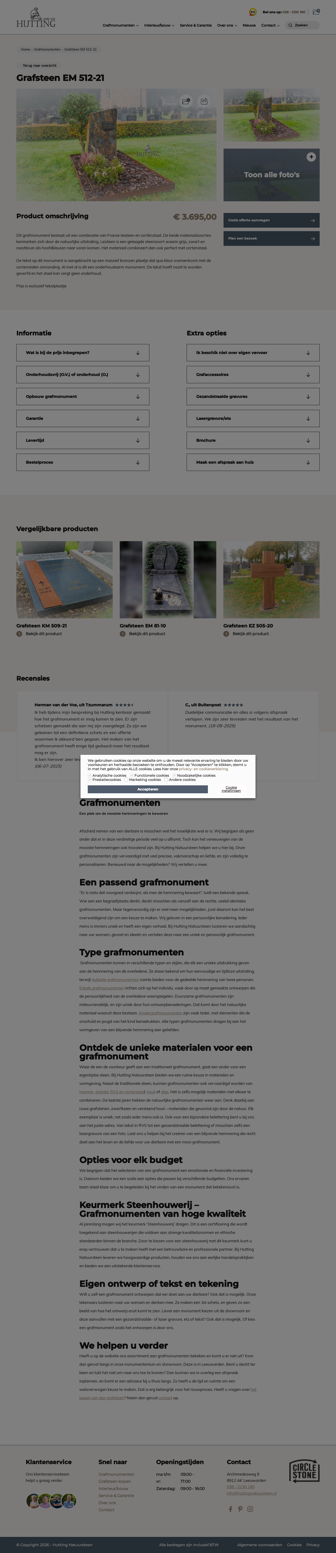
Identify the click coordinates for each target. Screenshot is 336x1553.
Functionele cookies (151, 775)
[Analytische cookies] (89, 775)
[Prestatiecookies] (89, 779)
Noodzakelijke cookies (196, 775)
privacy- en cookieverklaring (203, 769)
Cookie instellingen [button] (231, 789)
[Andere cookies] (166, 779)
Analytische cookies (109, 775)
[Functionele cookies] (131, 775)
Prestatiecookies (106, 780)
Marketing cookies (145, 780)
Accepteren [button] (147, 789)
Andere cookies (182, 780)
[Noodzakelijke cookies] (174, 775)
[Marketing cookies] (126, 779)
